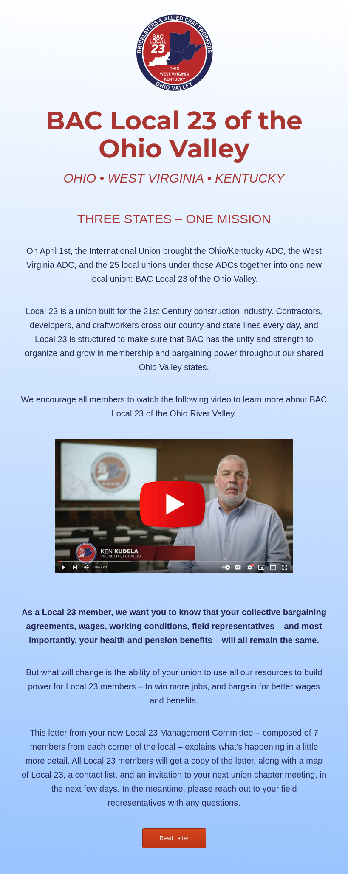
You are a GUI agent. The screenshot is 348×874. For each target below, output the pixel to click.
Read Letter (174, 838)
